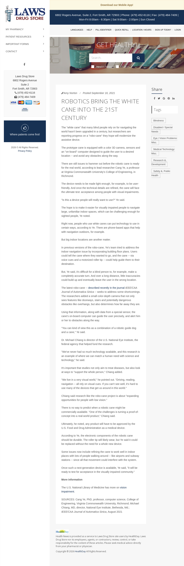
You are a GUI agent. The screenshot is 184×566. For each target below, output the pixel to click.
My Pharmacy (15, 29)
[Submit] (138, 58)
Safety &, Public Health (160, 173)
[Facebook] (24, 64)
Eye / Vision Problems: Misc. (164, 140)
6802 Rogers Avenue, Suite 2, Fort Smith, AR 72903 (87, 15)
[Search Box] (110, 58)
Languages (77, 30)
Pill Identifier (103, 30)
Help (89, 30)
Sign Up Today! (163, 30)
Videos (123, 66)
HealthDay (80, 551)
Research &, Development (159, 162)
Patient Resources (18, 36)
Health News (101, 66)
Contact (11, 51)
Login (178, 30)
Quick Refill (122, 30)
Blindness (158, 120)
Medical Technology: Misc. (163, 151)
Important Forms (17, 44)
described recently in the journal (106, 287)
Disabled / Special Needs (162, 129)
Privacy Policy (25, 151)
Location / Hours (141, 30)
